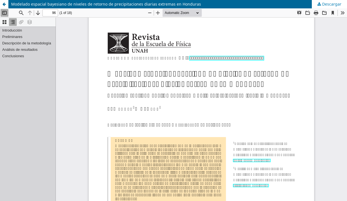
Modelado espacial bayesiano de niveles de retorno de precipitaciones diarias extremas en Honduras (106, 4)
